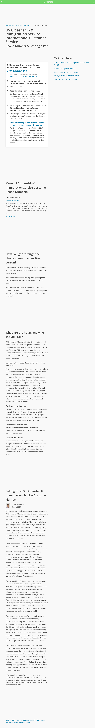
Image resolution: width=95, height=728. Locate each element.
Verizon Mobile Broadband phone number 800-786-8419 (71, 63)
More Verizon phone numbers (65, 68)
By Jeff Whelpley (18, 504)
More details (10, 216)
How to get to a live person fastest (67, 72)
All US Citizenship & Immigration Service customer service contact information (27, 123)
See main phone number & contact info (23, 77)
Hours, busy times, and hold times (66, 76)
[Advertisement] (27, 164)
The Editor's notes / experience (65, 79)
